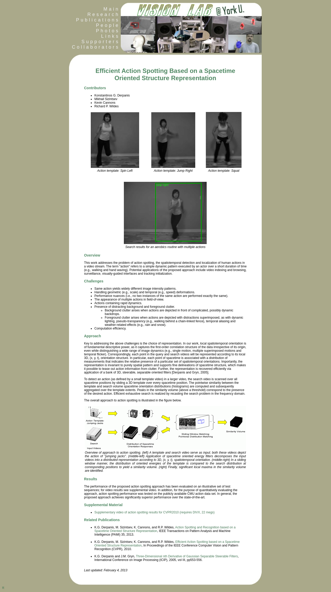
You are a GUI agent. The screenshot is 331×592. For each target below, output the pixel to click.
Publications (98, 20)
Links (110, 36)
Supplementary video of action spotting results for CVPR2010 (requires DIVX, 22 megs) (154, 512)
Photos (108, 30)
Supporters (100, 41)
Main (111, 9)
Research (103, 14)
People (108, 25)
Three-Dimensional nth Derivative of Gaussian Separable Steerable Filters (187, 556)
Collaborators (94, 47)
